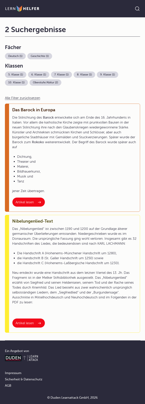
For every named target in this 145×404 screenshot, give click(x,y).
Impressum (13, 373)
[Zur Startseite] (22, 9)
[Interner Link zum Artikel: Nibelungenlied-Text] (28, 323)
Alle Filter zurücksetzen (22, 98)
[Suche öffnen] (137, 8)
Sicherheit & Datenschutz (23, 379)
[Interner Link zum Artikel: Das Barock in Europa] (28, 202)
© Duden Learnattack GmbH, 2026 (72, 397)
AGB (8, 385)
